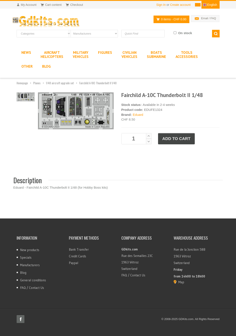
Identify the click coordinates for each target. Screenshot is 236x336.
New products (29, 250)
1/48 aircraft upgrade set (60, 83)
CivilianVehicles (129, 54)
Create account (180, 4)
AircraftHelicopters (52, 54)
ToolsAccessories (187, 54)
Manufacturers (30, 265)
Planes (37, 83)
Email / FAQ (208, 18)
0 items (170, 19)
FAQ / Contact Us (32, 288)
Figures (105, 52)
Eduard (138, 114)
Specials (26, 257)
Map (181, 282)
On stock (185, 33)
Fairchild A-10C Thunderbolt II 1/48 (98, 83)
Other (27, 66)
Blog (23, 273)
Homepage (22, 83)
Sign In (161, 4)
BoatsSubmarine (156, 54)
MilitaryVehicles (81, 54)
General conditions (33, 280)
